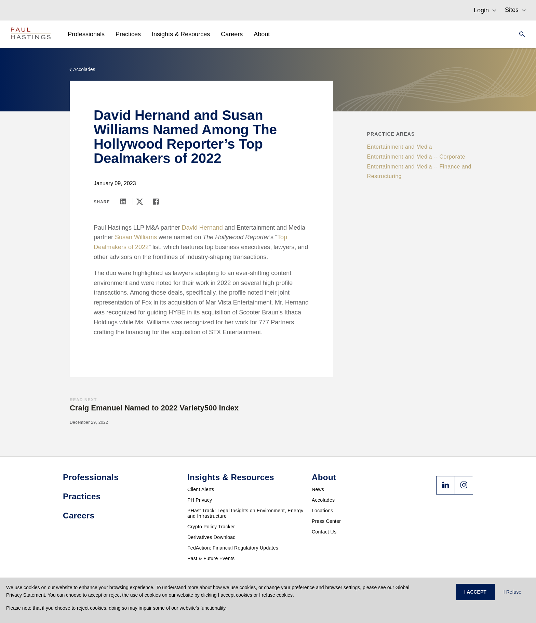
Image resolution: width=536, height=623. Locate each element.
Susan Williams (136, 237)
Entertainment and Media (399, 147)
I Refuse (512, 592)
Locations (322, 510)
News (318, 489)
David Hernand (202, 227)
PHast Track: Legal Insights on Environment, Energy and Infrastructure (245, 513)
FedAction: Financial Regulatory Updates (232, 548)
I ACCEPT (475, 592)
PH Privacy (199, 500)
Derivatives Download (211, 537)
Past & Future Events (210, 558)
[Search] (520, 34)
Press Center (326, 521)
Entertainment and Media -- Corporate (416, 157)
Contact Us (324, 531)
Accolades (323, 500)
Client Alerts (200, 489)
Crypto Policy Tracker (211, 526)
